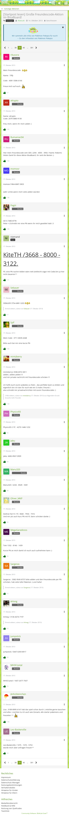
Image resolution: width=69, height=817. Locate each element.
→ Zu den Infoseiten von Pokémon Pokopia (34, 38)
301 (31, 47)
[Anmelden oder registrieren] (59, 3)
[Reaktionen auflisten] (6, 92)
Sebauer (27, 309)
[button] (65, 3)
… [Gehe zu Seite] (11, 47)
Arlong (26, 622)
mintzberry (26, 396)
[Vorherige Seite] (5, 48)
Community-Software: (34, 813)
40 (24, 47)
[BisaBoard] (5, 3)
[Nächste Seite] (36, 48)
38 (16, 47)
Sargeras (27, 587)
